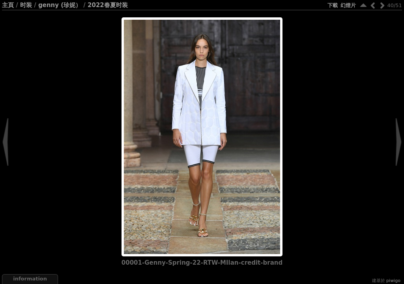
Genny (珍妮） (59, 5)
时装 (26, 5)
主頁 (8, 5)
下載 (332, 5)
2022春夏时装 (108, 5)
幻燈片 (348, 5)
